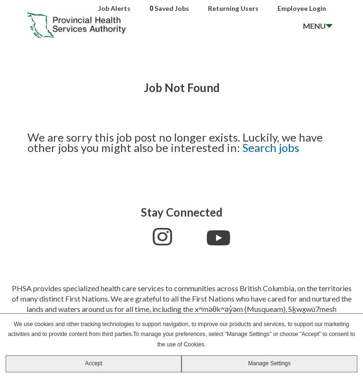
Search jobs (270, 147)
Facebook (139, 235)
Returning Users (233, 8)
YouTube (218, 237)
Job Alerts (114, 8)
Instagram (162, 236)
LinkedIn (189, 236)
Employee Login (301, 8)
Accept (94, 363)
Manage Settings (269, 363)
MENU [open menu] (314, 25)
